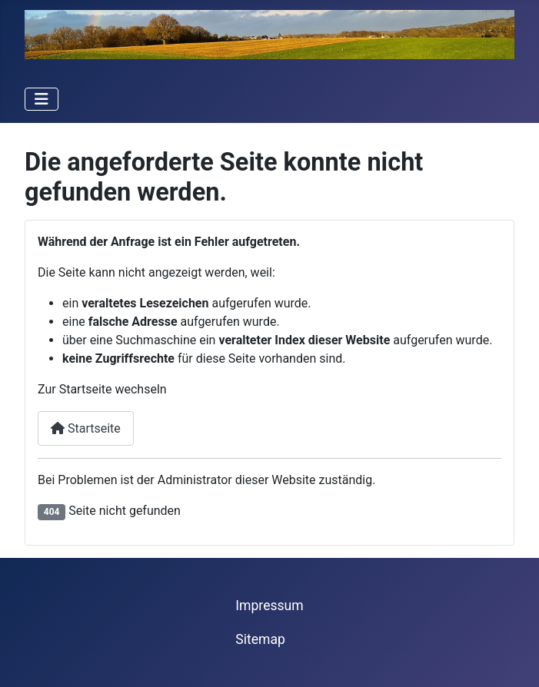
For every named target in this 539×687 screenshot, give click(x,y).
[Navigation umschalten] (41, 99)
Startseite (86, 428)
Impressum (269, 605)
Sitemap (260, 639)
